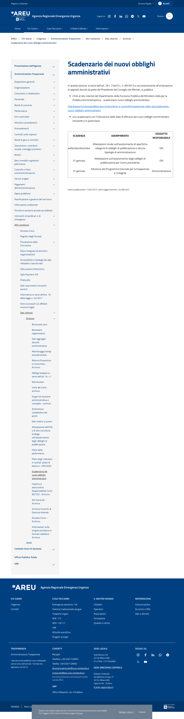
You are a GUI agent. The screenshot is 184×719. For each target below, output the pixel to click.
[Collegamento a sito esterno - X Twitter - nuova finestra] (137, 16)
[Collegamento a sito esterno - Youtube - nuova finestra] (143, 16)
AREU (14, 38)
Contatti (15, 609)
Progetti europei (60, 637)
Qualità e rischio (102, 623)
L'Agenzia (42, 38)
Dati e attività (142, 613)
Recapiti (56, 654)
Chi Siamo (27, 38)
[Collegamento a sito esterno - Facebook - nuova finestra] (114, 16)
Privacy (80, 713)
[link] (164, 3)
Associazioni (100, 613)
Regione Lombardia (19, 3)
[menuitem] (17, 29)
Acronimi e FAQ (142, 609)
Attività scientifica (61, 632)
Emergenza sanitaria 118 (64, 604)
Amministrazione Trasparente (66, 38)
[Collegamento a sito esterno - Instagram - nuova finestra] (108, 16)
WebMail (15, 706)
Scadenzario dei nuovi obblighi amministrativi (34, 43)
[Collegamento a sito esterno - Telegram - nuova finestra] (131, 16)
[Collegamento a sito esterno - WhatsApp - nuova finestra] (125, 16)
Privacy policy (126, 712)
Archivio (127, 38)
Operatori (98, 609)
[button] (146, 3)
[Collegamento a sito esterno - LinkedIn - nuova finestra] (120, 16)
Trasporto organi (60, 613)
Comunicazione (142, 604)
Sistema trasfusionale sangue (66, 609)
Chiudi (142, 712)
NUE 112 (56, 618)
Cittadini (98, 604)
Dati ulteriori (111, 38)
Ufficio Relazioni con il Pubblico (67, 692)
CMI (54, 627)
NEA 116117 (58, 623)
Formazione (99, 618)
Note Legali (29, 706)
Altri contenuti (93, 38)
